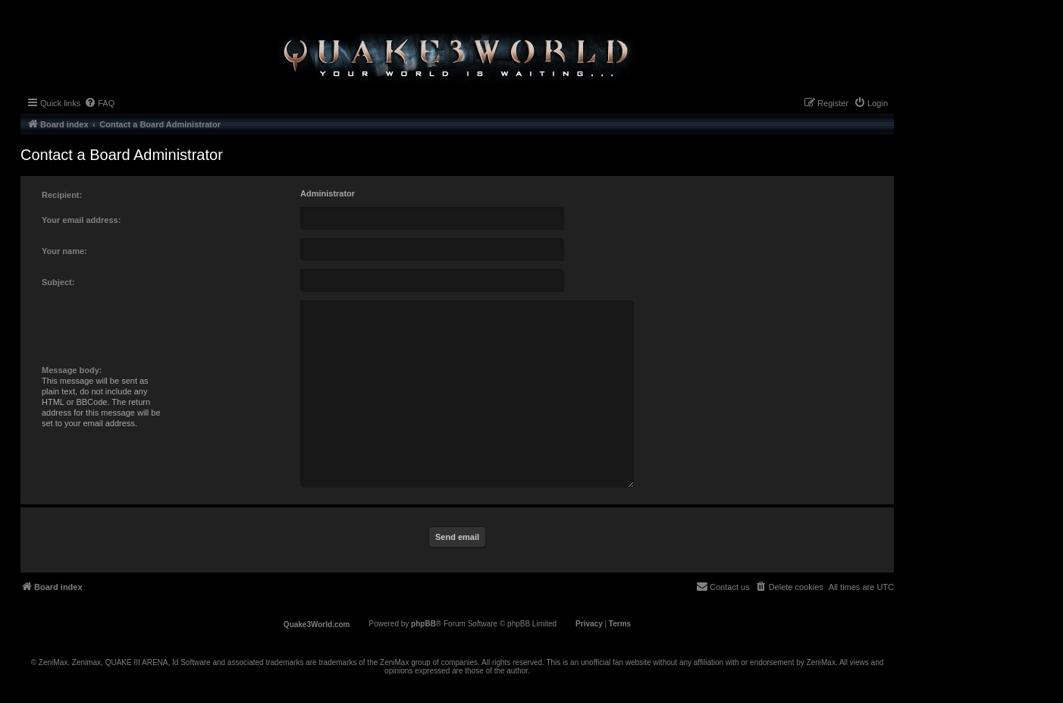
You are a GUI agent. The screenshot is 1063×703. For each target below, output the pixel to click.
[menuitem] (99, 103)
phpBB (423, 624)
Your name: (64, 251)
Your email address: (81, 219)
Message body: (72, 370)
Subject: (58, 282)
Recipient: (62, 194)
